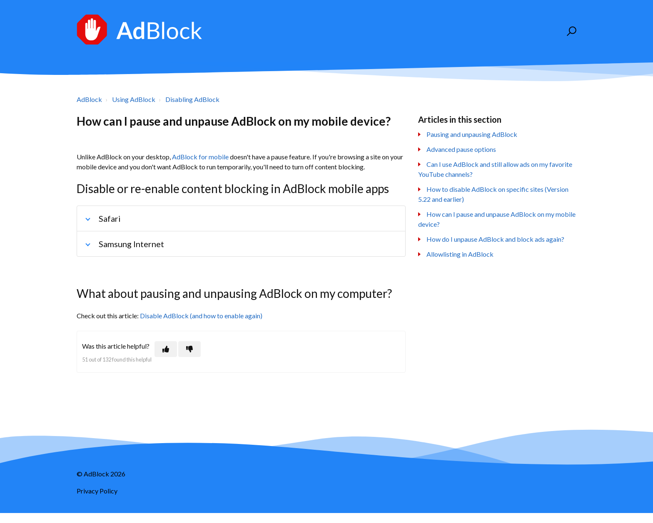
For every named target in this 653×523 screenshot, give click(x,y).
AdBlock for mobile (200, 157)
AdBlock (89, 99)
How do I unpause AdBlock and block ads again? (495, 239)
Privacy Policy (97, 491)
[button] (570, 31)
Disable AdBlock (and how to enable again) (201, 316)
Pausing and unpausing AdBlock (471, 134)
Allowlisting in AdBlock (459, 254)
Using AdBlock (133, 99)
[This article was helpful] (166, 349)
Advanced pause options (461, 149)
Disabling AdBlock (192, 99)
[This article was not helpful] (189, 349)
